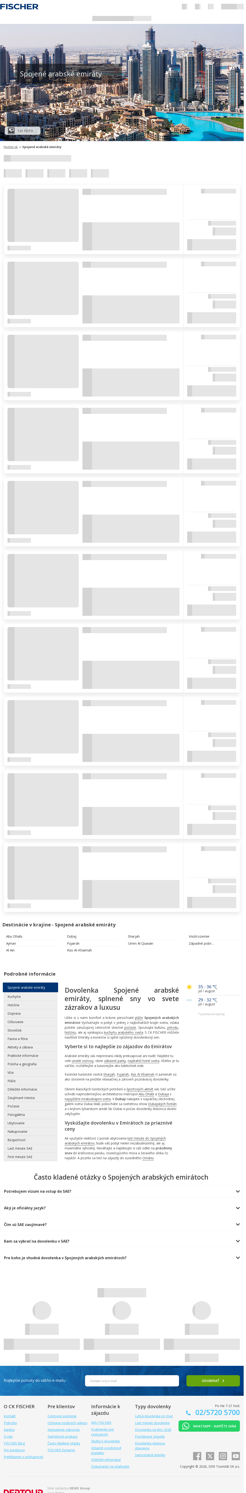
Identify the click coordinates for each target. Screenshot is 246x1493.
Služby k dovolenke (105, 1441)
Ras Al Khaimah (142, 1074)
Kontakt (10, 1416)
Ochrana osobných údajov (67, 1423)
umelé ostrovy (82, 1060)
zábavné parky (115, 1060)
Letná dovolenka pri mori (154, 1416)
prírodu (172, 1027)
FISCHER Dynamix (61, 1450)
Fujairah (123, 1074)
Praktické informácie (22, 1055)
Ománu (148, 1158)
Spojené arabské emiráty (26, 987)
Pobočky (10, 1423)
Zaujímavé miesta (21, 1098)
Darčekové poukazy (63, 1436)
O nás (8, 1436)
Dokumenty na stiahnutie (110, 1466)
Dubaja (163, 1094)
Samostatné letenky (150, 1455)
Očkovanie (15, 1022)
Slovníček (14, 1030)
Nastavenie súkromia (64, 1429)
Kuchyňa (14, 996)
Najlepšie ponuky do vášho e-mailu (34, 1380)
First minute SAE (19, 1157)
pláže (139, 1017)
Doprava (14, 1013)
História (13, 1005)
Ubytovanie (16, 1123)
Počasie (13, 1106)
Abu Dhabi (146, 1094)
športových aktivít (140, 1089)
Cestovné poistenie (62, 1416)
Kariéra (9, 1429)
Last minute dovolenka (152, 1423)
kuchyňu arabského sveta (123, 1032)
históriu (70, 1032)
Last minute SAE (19, 1148)
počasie (130, 1027)
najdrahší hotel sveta (143, 1060)
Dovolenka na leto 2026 (153, 1429)
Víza (10, 1072)
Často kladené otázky (64, 1443)
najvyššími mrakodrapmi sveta (88, 1099)
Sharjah (109, 1074)
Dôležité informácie (22, 1089)
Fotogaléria (16, 1114)
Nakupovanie (17, 1131)
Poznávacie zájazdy (150, 1436)
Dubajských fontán (162, 1104)
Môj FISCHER (101, 1422)
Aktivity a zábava (20, 1047)
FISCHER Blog (14, 1443)
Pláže (11, 1081)
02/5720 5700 (217, 1412)
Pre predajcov (14, 1450)
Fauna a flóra (17, 1038)
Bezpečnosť (16, 1140)
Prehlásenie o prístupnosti (23, 1457)
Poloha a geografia (22, 1064)
